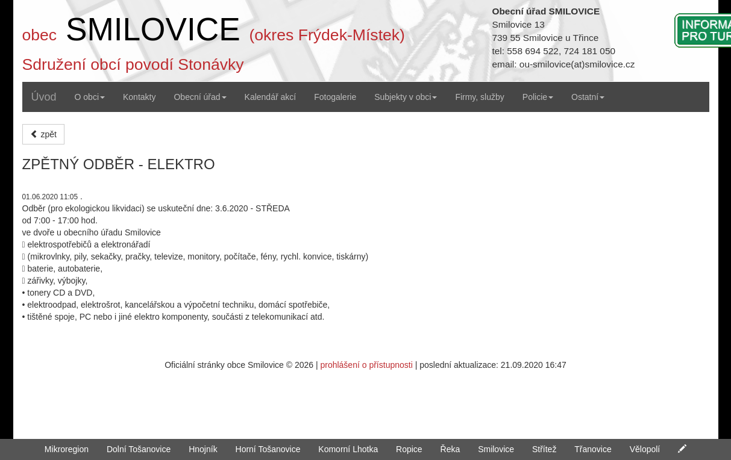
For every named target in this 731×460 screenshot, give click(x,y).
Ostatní (587, 97)
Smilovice (496, 449)
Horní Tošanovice (268, 449)
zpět (43, 134)
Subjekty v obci (405, 97)
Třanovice (592, 449)
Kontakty (139, 97)
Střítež (544, 449)
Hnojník (203, 449)
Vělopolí (645, 449)
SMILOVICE (153, 29)
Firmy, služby (479, 97)
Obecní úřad (200, 97)
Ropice (409, 449)
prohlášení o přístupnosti (366, 365)
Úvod (44, 97)
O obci (90, 97)
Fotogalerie (335, 97)
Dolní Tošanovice (139, 449)
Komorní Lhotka (348, 449)
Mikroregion (67, 449)
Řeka (450, 449)
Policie (537, 97)
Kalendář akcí (270, 97)
